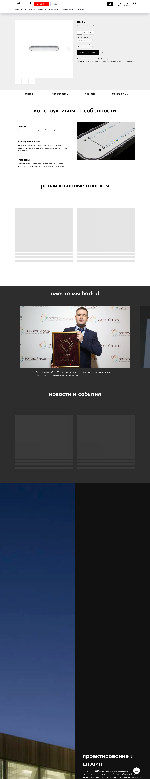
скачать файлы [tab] (120, 93)
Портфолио (68, 10)
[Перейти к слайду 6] (79, 364)
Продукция (30, 10)
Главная (18, 10)
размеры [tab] (90, 93)
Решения (42, 10)
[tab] (41, 129)
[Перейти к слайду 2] (72, 364)
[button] (120, 4)
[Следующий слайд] (69, 49)
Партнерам (54, 10)
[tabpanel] (75, 105)
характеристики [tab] (60, 93)
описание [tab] (30, 93)
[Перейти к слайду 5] (77, 364)
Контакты (81, 10)
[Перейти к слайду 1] (70, 364)
